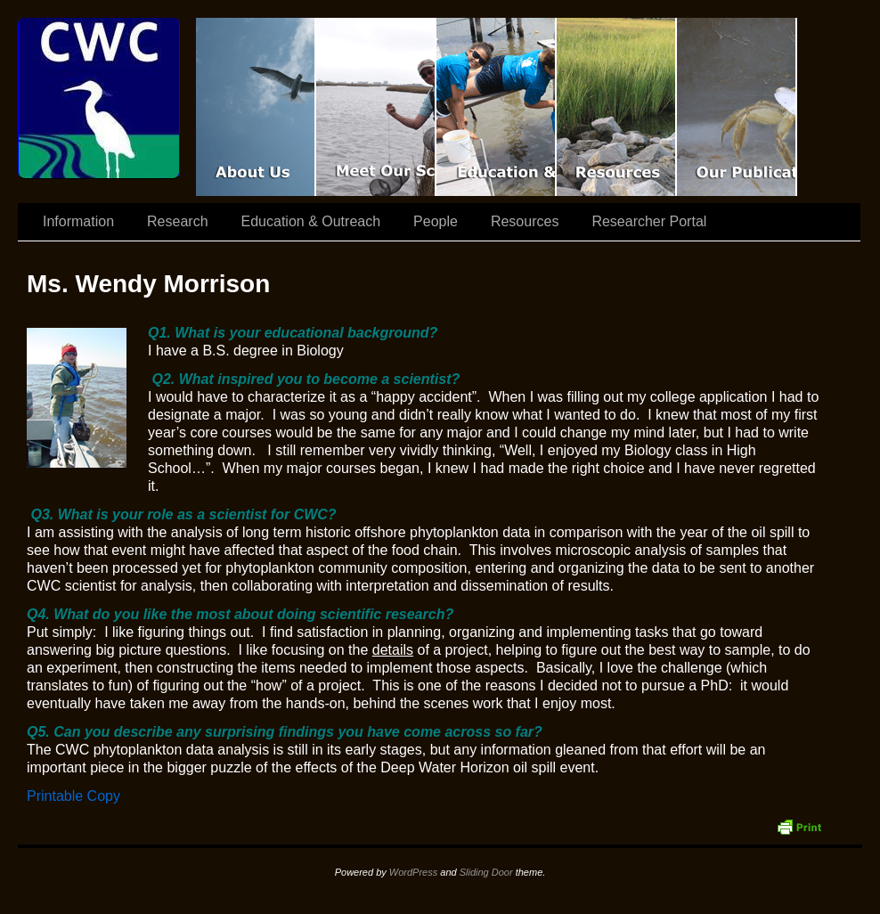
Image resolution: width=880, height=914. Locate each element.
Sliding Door (486, 872)
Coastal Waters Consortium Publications (737, 107)
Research (177, 221)
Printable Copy (73, 796)
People (435, 221)
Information (78, 221)
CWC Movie (256, 107)
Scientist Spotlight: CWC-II (376, 107)
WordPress (413, 872)
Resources (617, 107)
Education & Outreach (496, 107)
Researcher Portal (648, 221)
